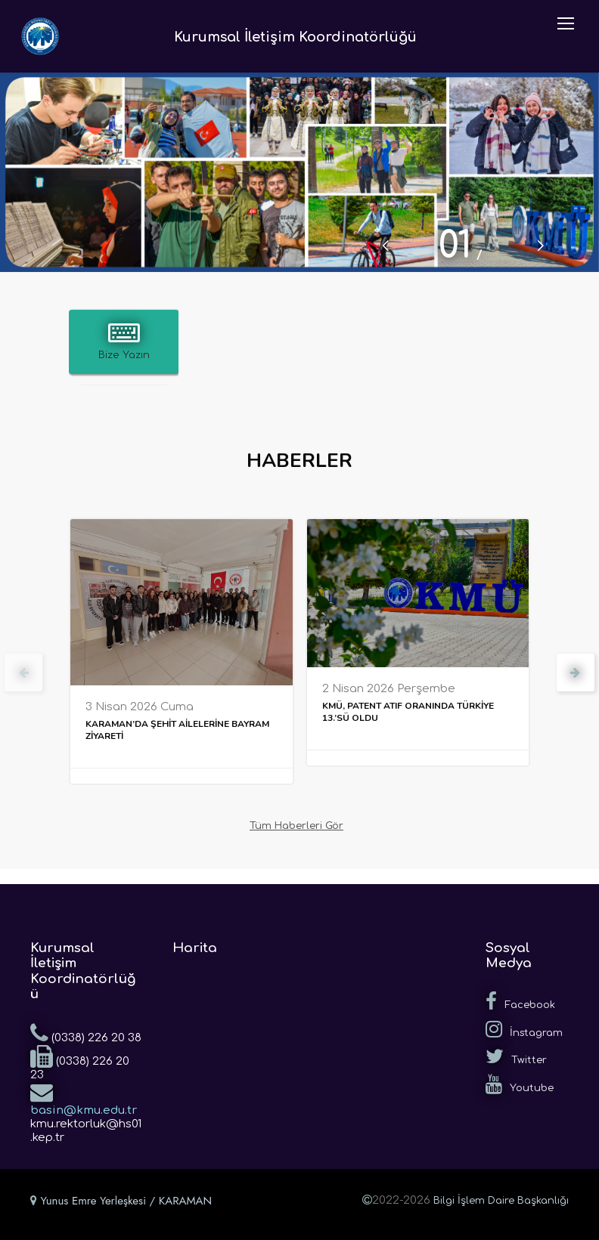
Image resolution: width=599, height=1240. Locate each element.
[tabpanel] (299, 172)
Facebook (520, 1001)
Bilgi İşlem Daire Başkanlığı (501, 1200)
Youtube (520, 1084)
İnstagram (524, 1029)
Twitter (516, 1056)
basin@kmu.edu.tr (83, 1099)
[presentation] (23, 672)
